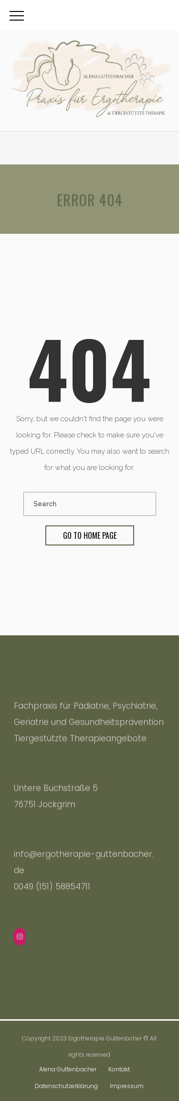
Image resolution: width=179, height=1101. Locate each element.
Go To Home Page (89, 535)
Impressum (127, 1086)
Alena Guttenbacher (67, 1069)
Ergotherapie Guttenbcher (105, 1039)
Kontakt (119, 1069)
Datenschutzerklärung (66, 1086)
